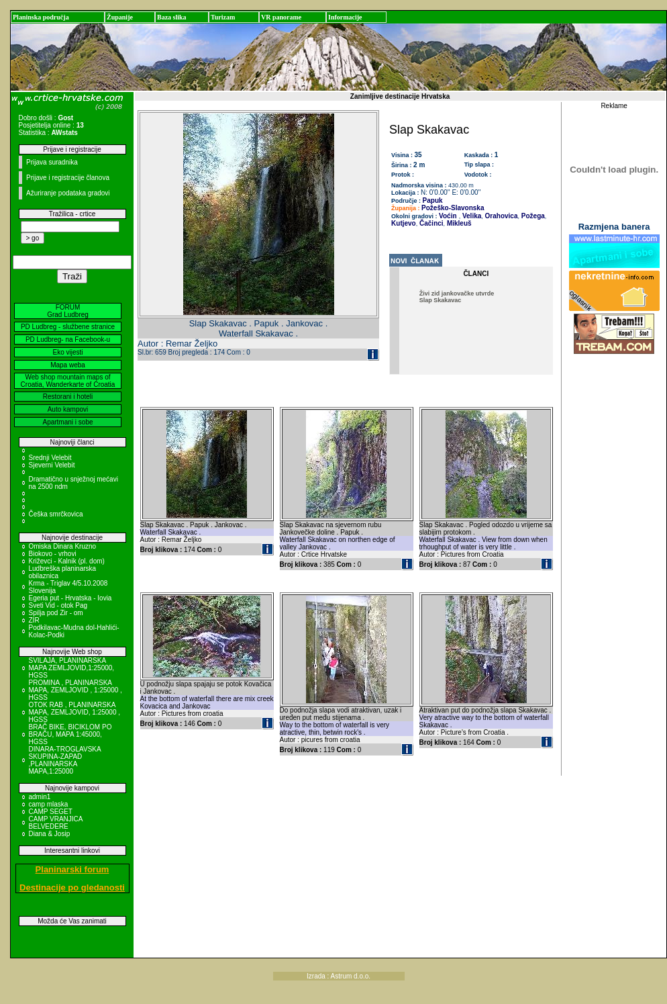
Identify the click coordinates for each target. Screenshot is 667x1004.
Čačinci (430, 223)
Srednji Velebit (50, 457)
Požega (532, 216)
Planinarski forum (72, 869)
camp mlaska (48, 804)
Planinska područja (41, 17)
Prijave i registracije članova (67, 177)
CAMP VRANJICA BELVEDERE (56, 822)
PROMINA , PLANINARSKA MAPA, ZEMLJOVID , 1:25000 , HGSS (75, 690)
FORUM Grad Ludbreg (68, 311)
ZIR (34, 620)
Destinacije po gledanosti (72, 887)
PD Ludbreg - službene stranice (68, 326)
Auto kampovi (68, 409)
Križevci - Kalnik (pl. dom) (67, 561)
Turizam (223, 17)
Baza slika (172, 17)
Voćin (447, 216)
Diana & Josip (49, 833)
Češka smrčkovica (56, 514)
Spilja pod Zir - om (56, 613)
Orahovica (500, 216)
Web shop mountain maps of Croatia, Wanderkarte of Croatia (68, 380)
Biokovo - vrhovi (52, 553)
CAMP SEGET (50, 811)
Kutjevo (403, 223)
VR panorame (281, 17)
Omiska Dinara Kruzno (63, 546)
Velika (470, 216)
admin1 (40, 797)
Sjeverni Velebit (52, 465)
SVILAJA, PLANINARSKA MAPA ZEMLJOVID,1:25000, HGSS (72, 668)
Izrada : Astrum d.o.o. (338, 976)
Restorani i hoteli (68, 396)
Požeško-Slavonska (452, 208)
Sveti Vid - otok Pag (58, 605)
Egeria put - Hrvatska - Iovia (70, 598)
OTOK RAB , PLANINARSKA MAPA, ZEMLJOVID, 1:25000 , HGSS (75, 712)
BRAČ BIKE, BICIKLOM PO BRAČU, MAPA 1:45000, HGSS (70, 734)
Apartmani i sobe (67, 422)
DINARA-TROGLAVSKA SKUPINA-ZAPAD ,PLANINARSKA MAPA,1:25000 (65, 760)
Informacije (345, 17)
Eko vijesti (67, 352)
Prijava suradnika (52, 162)
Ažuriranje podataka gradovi (68, 193)
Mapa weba (67, 365)
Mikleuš (458, 223)
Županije (120, 17)
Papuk (433, 200)
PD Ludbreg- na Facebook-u (67, 339)
